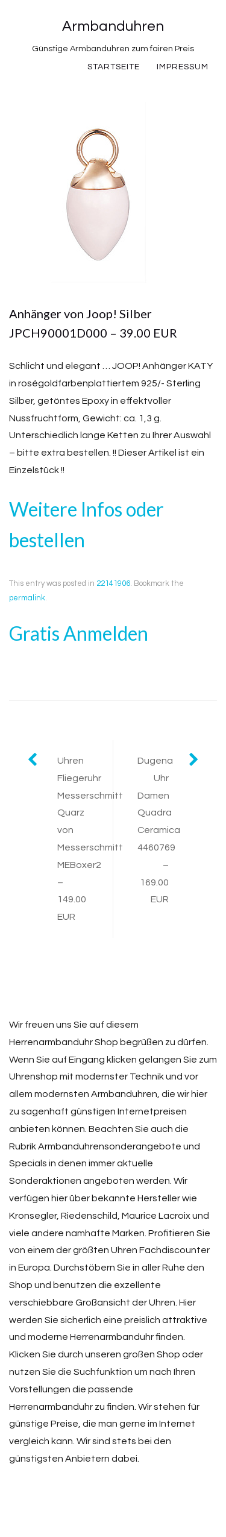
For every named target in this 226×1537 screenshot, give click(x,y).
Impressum (183, 67)
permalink (27, 598)
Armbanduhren (113, 26)
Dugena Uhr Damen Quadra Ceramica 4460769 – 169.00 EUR (158, 830)
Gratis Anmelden (78, 633)
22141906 (113, 583)
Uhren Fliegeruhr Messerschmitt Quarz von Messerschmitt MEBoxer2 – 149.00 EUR (85, 839)
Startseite (113, 67)
